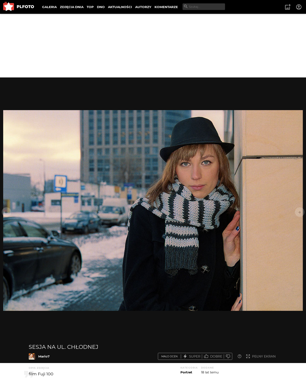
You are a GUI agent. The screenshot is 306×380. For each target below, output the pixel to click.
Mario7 (44, 356)
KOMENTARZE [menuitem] (166, 7)
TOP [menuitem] (90, 7)
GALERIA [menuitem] (49, 7)
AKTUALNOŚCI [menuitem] (120, 7)
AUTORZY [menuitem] (143, 7)
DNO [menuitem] (101, 7)
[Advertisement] (153, 45)
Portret (186, 372)
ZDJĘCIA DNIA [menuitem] (72, 7)
